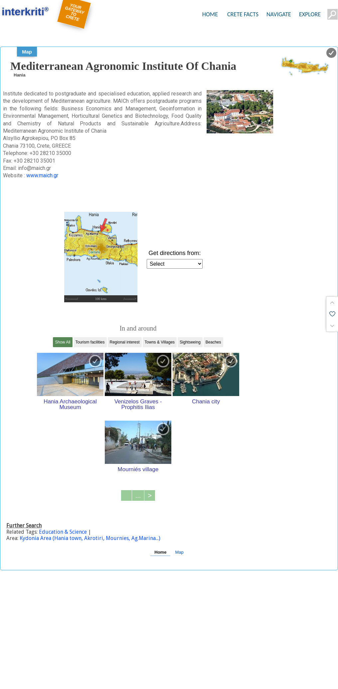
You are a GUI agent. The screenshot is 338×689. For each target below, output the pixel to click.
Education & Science (63, 532)
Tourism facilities (90, 342)
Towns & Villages (160, 342)
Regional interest (125, 342)
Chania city (206, 401)
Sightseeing (190, 342)
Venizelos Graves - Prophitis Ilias (138, 404)
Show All (62, 342)
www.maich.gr (42, 175)
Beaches (213, 342)
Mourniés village (138, 469)
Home (160, 552)
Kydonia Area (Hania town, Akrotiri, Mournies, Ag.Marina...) (90, 538)
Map (27, 52)
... (138, 495)
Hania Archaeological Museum (70, 404)
